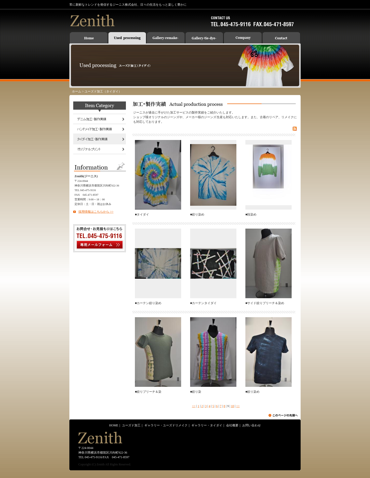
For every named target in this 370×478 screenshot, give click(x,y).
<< (194, 406)
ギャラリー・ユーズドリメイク (166, 425)
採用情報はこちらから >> (96, 211)
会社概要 (232, 425)
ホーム (76, 91)
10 (232, 406)
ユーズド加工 (131, 425)
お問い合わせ (251, 425)
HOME (113, 425)
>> (238, 406)
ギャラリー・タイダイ (206, 425)
